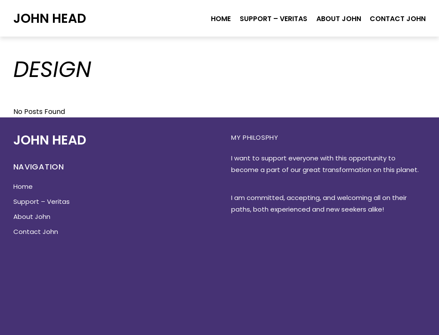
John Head (49, 18)
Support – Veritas (273, 19)
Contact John (398, 19)
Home (221, 19)
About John (338, 19)
